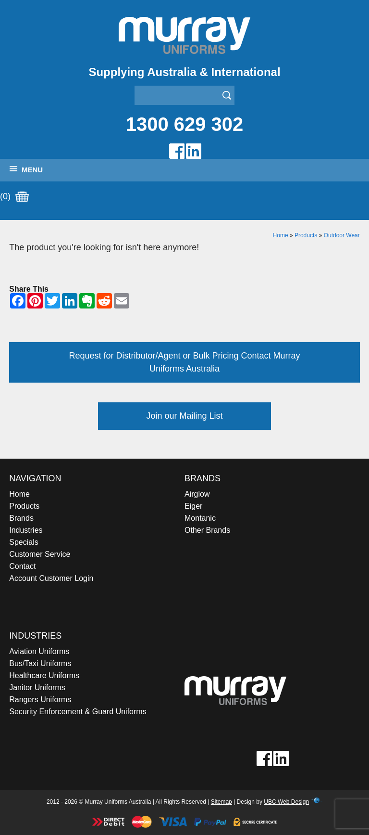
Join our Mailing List (184, 416)
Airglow (196, 494)
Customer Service (39, 554)
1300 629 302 (185, 124)
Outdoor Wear (342, 235)
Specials (23, 542)
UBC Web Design (286, 801)
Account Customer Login (51, 578)
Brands (21, 518)
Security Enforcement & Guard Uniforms (77, 711)
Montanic (200, 518)
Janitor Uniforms (37, 687)
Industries (25, 530)
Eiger (193, 506)
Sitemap (221, 801)
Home (280, 235)
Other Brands (207, 530)
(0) (14, 197)
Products (306, 235)
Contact (22, 566)
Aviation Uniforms (39, 651)
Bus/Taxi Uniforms (40, 663)
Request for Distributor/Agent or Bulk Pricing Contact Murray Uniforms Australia (184, 362)
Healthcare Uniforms (44, 675)
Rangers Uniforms (40, 699)
